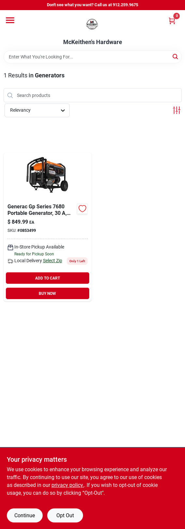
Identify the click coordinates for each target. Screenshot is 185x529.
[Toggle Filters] (176, 110)
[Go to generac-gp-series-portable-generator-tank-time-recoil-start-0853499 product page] (48, 226)
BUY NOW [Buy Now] (47, 293)
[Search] (175, 56)
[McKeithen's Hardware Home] (92, 24)
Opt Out (65, 515)
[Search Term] (93, 56)
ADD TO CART (47, 278)
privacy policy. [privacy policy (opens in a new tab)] (67, 485)
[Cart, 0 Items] (172, 20)
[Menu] (10, 20)
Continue (24, 515)
